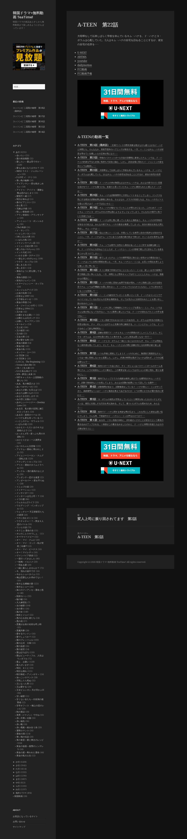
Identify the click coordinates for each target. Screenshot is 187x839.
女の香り (20, 608)
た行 (18, 768)
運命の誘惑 (21, 277)
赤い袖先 (20, 721)
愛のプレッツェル (24, 639)
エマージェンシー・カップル (30, 283)
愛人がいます (22, 664)
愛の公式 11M (23, 643)
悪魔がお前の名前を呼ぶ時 (28, 624)
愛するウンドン (23, 633)
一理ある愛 (21, 564)
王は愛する (21, 686)
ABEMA (81, 56)
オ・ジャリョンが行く (26, 305)
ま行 (18, 779)
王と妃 (19, 327)
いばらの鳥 (21, 239)
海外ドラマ (21, 792)
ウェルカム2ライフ (25, 502)
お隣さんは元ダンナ (25, 317)
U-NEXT (82, 52)
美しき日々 (21, 267)
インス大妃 (21, 252)
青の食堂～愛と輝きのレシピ (30, 739)
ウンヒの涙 (21, 527)
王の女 (19, 311)
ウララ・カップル (24, 261)
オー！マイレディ (24, 552)
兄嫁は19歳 (21, 208)
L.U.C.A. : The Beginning (28, 361)
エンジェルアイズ (24, 289)
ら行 (18, 786)
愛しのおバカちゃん (25, 249)
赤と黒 (19, 205)
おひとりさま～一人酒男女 (28, 439)
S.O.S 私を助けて (24, 371)
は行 (18, 775)
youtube (82, 61)
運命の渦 (20, 733)
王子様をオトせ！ (24, 299)
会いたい (20, 155)
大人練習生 (21, 602)
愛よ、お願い (22, 661)
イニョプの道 (22, 486)
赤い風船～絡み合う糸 (26, 727)
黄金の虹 (20, 346)
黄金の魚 (20, 349)
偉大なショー (22, 586)
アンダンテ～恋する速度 (27, 477)
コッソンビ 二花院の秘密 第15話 (29, 126)
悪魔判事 (20, 630)
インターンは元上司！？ (27, 496)
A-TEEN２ (21, 358)
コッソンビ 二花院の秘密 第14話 (29, 131)
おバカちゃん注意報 (25, 446)
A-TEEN (20, 355)
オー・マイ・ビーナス (26, 549)
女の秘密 (20, 605)
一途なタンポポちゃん (26, 258)
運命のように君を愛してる (28, 271)
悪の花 (19, 621)
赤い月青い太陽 (23, 718)
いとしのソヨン (23, 233)
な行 (18, 772)
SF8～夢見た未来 (24, 374)
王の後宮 (20, 330)
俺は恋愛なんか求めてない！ (30, 577)
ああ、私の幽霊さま (25, 383)
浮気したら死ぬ (23, 680)
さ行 (18, 765)
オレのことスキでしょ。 (27, 533)
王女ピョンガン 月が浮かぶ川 (30, 689)
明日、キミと (22, 668)
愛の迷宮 (20, 649)
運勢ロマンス (22, 730)
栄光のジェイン (23, 280)
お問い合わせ (19, 821)
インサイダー (22, 493)
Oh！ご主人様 (23, 367)
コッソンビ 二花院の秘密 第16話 (29, 121)
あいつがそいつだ (24, 386)
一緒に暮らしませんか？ (27, 568)
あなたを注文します (25, 396)
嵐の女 (19, 611)
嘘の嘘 (19, 599)
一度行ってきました (25, 558)
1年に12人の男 (23, 236)
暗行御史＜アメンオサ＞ (27, 674)
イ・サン (20, 230)
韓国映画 (18, 796)
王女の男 (20, 336)
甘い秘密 (20, 696)
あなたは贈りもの (24, 392)
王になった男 (22, 683)
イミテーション (23, 489)
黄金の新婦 (21, 342)
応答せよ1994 (22, 308)
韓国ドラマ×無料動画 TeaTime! (28, 14)
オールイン (21, 324)
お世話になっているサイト (25, 816)
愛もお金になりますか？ (27, 167)
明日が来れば (22, 199)
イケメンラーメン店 (25, 242)
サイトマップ (19, 826)
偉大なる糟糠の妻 (24, 583)
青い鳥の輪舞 (22, 180)
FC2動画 (82, 69)
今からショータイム (25, 574)
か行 (18, 761)
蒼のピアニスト (23, 202)
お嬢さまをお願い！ (25, 314)
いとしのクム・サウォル (27, 421)
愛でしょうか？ (23, 636)
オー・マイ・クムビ (25, 539)
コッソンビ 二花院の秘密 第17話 (29, 116)
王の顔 (19, 333)
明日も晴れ (21, 671)
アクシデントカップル (26, 461)
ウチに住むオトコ (24, 518)
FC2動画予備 (84, 73)
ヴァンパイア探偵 (24, 555)
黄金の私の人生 (23, 755)
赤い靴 (19, 724)
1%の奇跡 (21, 227)
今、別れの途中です (25, 571)
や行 (18, 782)
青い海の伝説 (22, 736)
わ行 (18, 789)
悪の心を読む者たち (25, 618)
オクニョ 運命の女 (25, 530)
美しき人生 (21, 264)
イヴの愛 (20, 499)
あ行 (18, 152)
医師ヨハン (21, 596)
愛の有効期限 (22, 158)
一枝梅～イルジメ (24, 561)
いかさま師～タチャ (25, 255)
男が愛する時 (22, 339)
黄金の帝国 (21, 302)
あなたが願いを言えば (26, 389)
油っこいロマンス (24, 677)
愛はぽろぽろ (22, 652)
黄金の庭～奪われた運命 (27, 752)
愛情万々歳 (21, 196)
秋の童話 (20, 711)
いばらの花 (21, 424)
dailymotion (84, 65)
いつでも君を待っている (27, 418)
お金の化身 (21, 292)
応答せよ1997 (22, 296)
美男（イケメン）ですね (27, 714)
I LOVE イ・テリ (24, 177)
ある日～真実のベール (26, 414)
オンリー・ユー (23, 352)
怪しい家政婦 (22, 211)
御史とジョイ (22, 614)
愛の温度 (20, 646)
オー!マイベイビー (25, 536)
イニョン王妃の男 (24, 246)
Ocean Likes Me (24, 364)
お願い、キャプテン (25, 321)
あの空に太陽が (23, 399)
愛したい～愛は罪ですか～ (28, 161)
